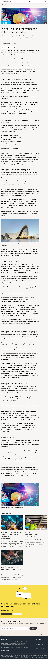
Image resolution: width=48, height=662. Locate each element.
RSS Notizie (36, 657)
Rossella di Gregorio (6, 43)
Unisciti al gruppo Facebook (41, 648)
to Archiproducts (6, 2)
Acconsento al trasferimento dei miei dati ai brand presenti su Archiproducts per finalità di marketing (16, 631)
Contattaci (8, 650)
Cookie (22, 657)
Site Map (45, 657)
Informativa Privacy (14, 634)
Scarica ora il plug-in (6, 613)
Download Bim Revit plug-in (41, 646)
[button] (1, 2)
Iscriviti (33, 628)
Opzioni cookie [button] (17, 657)
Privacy (13, 657)
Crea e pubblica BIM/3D (40, 641)
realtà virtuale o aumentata (9, 289)
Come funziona (17, 613)
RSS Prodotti (41, 657)
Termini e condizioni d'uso (28, 657)
